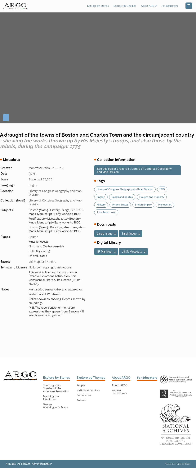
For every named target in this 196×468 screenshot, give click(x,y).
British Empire (143, 204)
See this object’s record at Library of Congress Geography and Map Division (134, 170)
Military (101, 204)
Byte (187, 464)
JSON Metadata (132, 251)
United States (120, 204)
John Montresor (106, 212)
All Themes (23, 464)
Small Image (129, 233)
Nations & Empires (88, 390)
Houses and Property (151, 197)
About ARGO (149, 5)
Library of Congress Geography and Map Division (125, 189)
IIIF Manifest (104, 251)
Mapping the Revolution (51, 398)
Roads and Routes (122, 197)
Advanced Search (42, 464)
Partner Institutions (119, 392)
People (81, 385)
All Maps (11, 464)
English (101, 197)
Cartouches (84, 395)
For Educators (170, 5)
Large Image (104, 233)
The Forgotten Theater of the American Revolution (56, 388)
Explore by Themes (125, 5)
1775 (162, 189)
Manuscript (165, 204)
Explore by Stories (98, 5)
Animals (82, 400)
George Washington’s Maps (55, 406)
